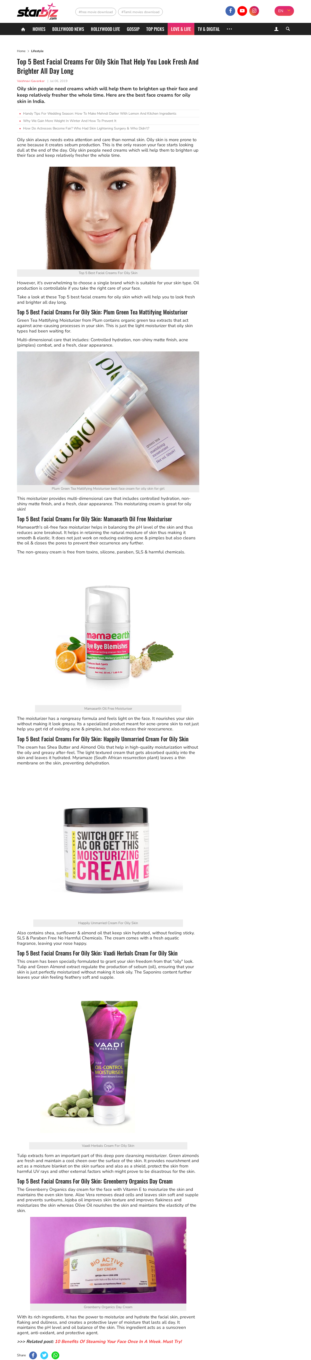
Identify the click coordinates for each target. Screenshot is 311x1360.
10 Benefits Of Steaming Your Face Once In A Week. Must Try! (118, 1341)
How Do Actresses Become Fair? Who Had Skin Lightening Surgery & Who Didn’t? (86, 128)
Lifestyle (37, 51)
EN (280, 11)
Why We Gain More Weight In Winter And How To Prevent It (69, 121)
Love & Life (181, 29)
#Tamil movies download (140, 12)
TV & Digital (209, 29)
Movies (39, 29)
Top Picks (155, 29)
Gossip (133, 29)
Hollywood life (105, 29)
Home (21, 51)
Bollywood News (68, 29)
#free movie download (96, 12)
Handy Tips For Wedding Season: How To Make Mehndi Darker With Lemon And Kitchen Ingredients (99, 113)
